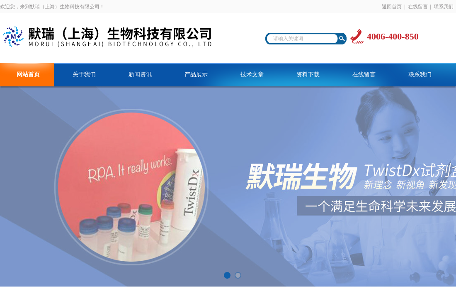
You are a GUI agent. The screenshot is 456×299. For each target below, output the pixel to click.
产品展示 (196, 74)
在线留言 (418, 7)
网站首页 (28, 74)
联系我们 (444, 7)
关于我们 (84, 74)
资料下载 (308, 74)
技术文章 (252, 74)
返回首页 (392, 7)
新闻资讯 (140, 74)
